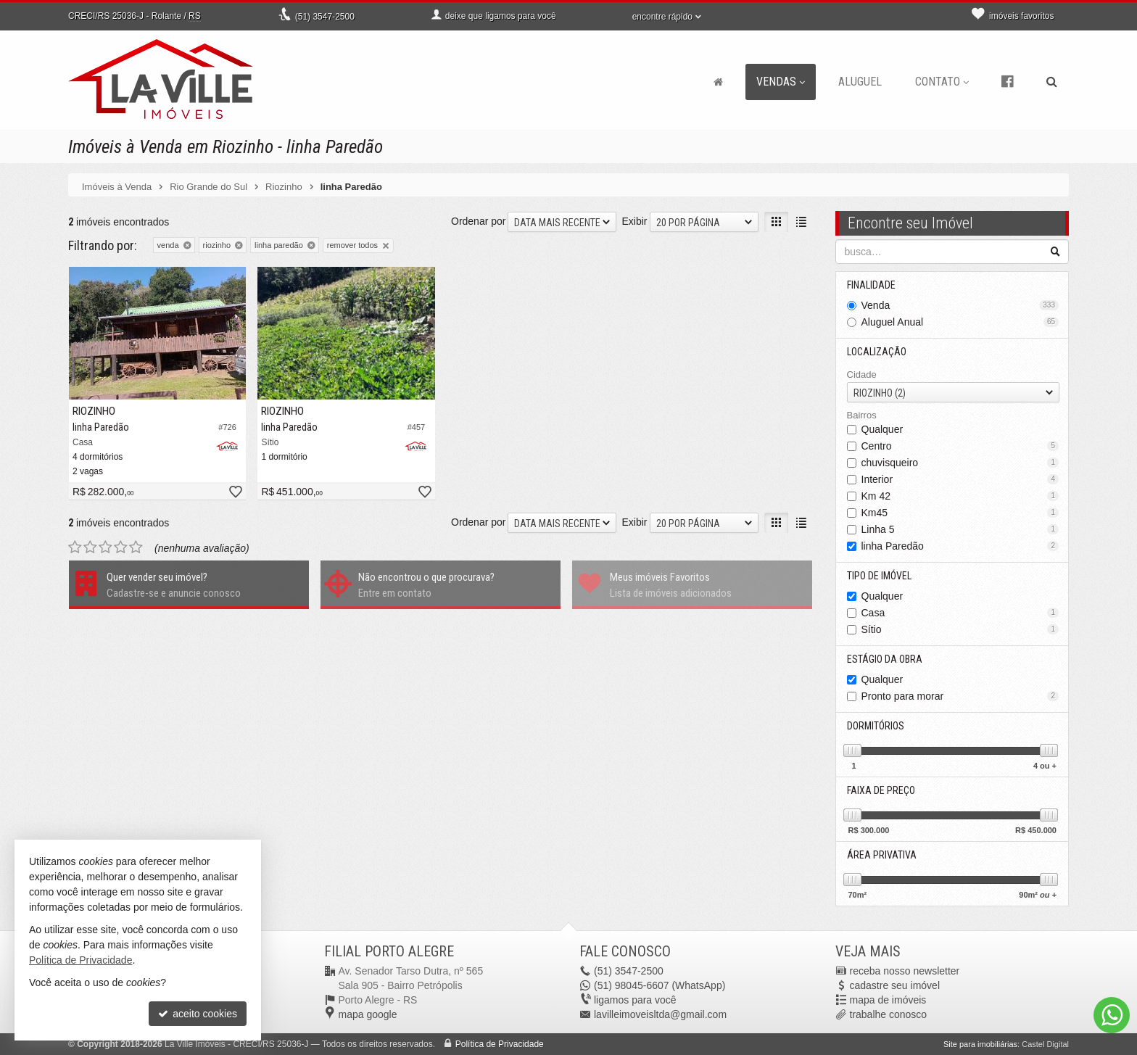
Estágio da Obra (884, 659)
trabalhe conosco (888, 1014)
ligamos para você (635, 1000)
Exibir (634, 221)
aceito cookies (197, 1013)
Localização (876, 351)
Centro (960, 446)
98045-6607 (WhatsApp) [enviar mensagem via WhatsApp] (659, 985)
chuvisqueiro (960, 462)
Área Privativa (882, 855)
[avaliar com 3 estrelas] (105, 547)
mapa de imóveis (888, 1000)
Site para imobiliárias (980, 1044)
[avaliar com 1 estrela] (75, 547)
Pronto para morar (960, 696)
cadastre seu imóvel (895, 985)
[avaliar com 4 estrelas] (121, 547)
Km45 (960, 512)
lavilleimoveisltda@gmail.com (660, 1014)
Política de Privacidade (499, 1044)
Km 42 (960, 496)
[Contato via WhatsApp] (1111, 1015)
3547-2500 (325, 17)
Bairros (862, 415)
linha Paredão (960, 546)
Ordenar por (478, 221)
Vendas (780, 81)
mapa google (368, 1014)
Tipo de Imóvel (879, 576)
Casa (960, 612)
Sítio (960, 629)
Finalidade (871, 285)
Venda (960, 305)
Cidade (862, 374)
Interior (960, 479)
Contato (942, 81)
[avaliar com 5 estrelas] (136, 547)
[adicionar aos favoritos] (235, 493)
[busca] (1051, 82)
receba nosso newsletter (905, 971)
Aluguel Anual (960, 322)
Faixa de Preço (881, 790)
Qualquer (882, 429)
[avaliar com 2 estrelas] (90, 547)
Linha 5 (960, 529)
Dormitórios (875, 726)
